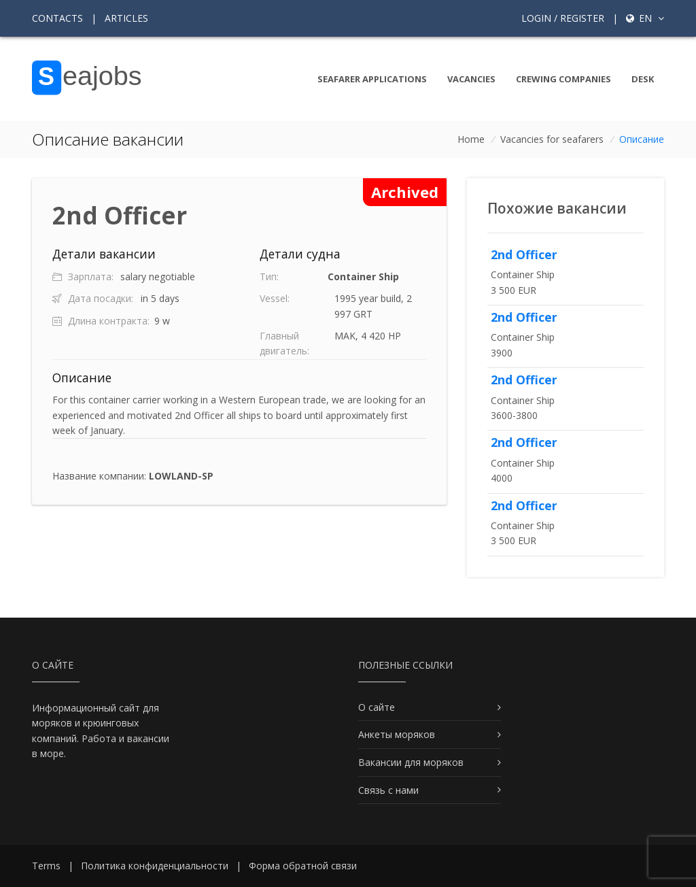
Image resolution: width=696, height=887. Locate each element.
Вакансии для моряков (411, 762)
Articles (126, 18)
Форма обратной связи (303, 865)
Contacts (57, 18)
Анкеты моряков (396, 734)
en (645, 18)
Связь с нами (388, 790)
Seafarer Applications (372, 79)
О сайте (376, 707)
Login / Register (562, 18)
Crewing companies (563, 79)
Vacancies (471, 79)
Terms (46, 865)
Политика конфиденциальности (154, 865)
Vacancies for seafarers (552, 139)
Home (471, 139)
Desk (642, 79)
